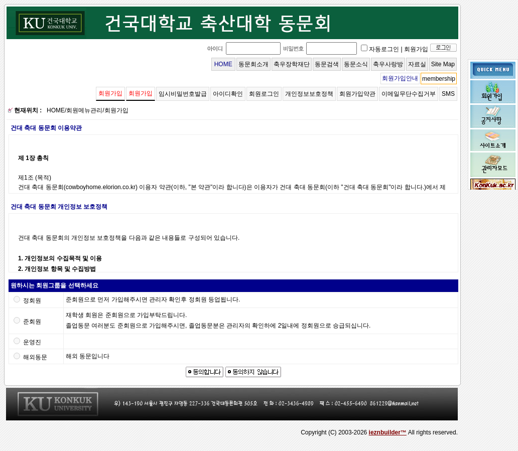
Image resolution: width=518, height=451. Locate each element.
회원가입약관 (357, 93)
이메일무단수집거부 (408, 93)
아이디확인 (228, 93)
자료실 (417, 64)
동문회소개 (253, 64)
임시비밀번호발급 (183, 93)
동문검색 (327, 64)
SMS (448, 93)
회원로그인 (264, 93)
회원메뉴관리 (84, 110)
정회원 (32, 300)
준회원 (32, 321)
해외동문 (35, 357)
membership (438, 78)
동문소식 (356, 64)
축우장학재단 (292, 64)
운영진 (32, 342)
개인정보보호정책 (309, 93)
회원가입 (416, 49)
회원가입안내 (400, 78)
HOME (223, 64)
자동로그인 (384, 49)
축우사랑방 (388, 64)
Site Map (443, 64)
